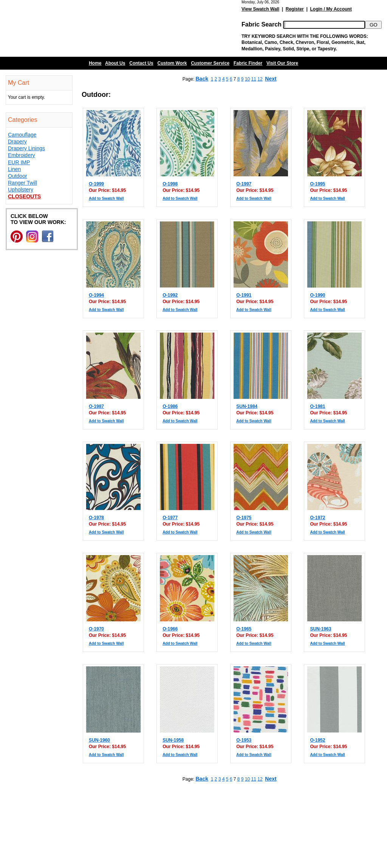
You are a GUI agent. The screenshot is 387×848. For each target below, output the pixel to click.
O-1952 (317, 740)
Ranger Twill (22, 183)
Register (295, 9)
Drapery (17, 141)
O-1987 (96, 406)
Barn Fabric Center (75, 28)
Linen (14, 169)
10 (247, 79)
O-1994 (96, 295)
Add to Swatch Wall (106, 198)
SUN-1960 (99, 740)
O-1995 (317, 184)
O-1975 (243, 517)
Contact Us (141, 63)
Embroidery (21, 155)
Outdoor (17, 176)
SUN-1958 (173, 740)
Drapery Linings (26, 148)
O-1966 (170, 629)
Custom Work (172, 63)
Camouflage (22, 135)
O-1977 (170, 517)
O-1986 (170, 406)
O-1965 (243, 629)
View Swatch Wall (260, 9)
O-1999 (96, 184)
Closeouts (24, 196)
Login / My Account (330, 9)
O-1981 (317, 406)
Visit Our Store (282, 63)
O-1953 (243, 740)
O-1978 (96, 517)
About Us (115, 63)
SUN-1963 (320, 629)
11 (253, 79)
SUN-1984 (246, 406)
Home (95, 63)
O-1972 (317, 517)
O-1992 (170, 295)
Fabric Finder (248, 63)
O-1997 (243, 184)
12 (259, 79)
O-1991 (243, 295)
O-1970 (96, 629)
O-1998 (170, 184)
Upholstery (20, 190)
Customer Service (210, 63)
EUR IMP (19, 162)
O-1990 (317, 295)
